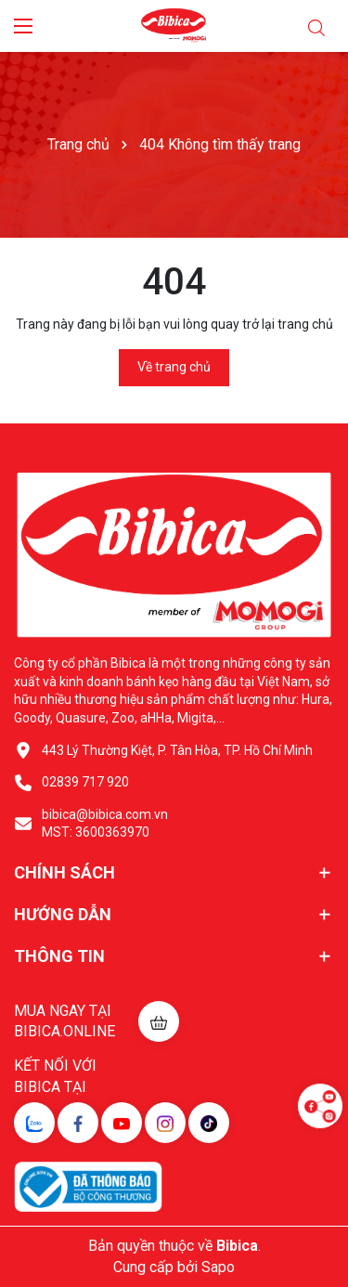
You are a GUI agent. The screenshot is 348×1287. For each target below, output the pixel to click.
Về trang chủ (174, 366)
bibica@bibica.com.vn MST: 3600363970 (105, 823)
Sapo (218, 1267)
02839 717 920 (85, 781)
